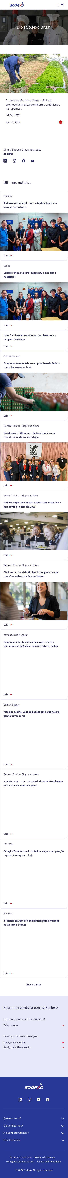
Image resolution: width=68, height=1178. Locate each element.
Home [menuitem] (13, 4)
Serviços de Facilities (34, 1042)
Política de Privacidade (48, 1161)
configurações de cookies (20, 1161)
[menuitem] (57, 5)
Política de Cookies (45, 1157)
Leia (8, 255)
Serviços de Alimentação (34, 1047)
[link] (34, 225)
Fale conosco (34, 1025)
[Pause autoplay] (62, 60)
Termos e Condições (21, 1157)
